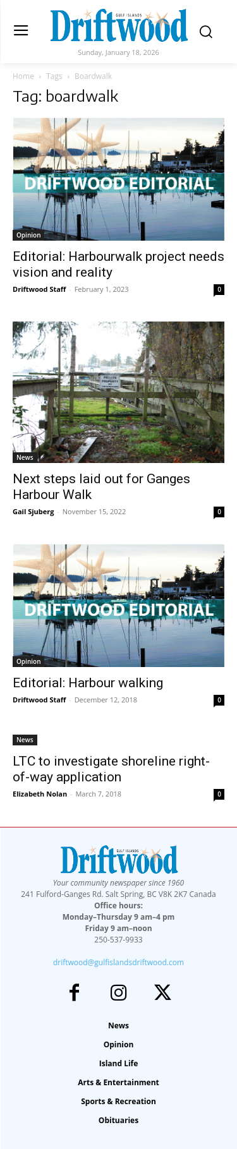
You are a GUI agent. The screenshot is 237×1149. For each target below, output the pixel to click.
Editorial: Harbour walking (88, 682)
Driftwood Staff (39, 289)
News (24, 457)
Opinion (28, 235)
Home (23, 76)
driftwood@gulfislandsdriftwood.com (118, 962)
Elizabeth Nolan (40, 793)
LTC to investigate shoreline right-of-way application (111, 769)
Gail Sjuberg (33, 511)
